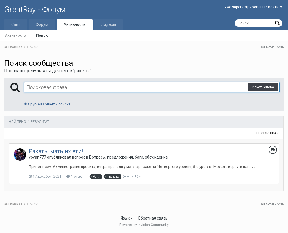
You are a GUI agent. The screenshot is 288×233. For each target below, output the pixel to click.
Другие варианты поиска (47, 104)
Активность (75, 24)
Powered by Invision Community (144, 225)
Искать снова (263, 87)
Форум (42, 24)
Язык (127, 218)
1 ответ (75, 176)
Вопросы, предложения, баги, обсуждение (128, 157)
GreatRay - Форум (35, 9)
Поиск (42, 35)
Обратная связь (153, 218)
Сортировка (267, 133)
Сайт (15, 24)
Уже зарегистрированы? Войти (253, 7)
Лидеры (108, 24)
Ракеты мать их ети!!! (57, 151)
